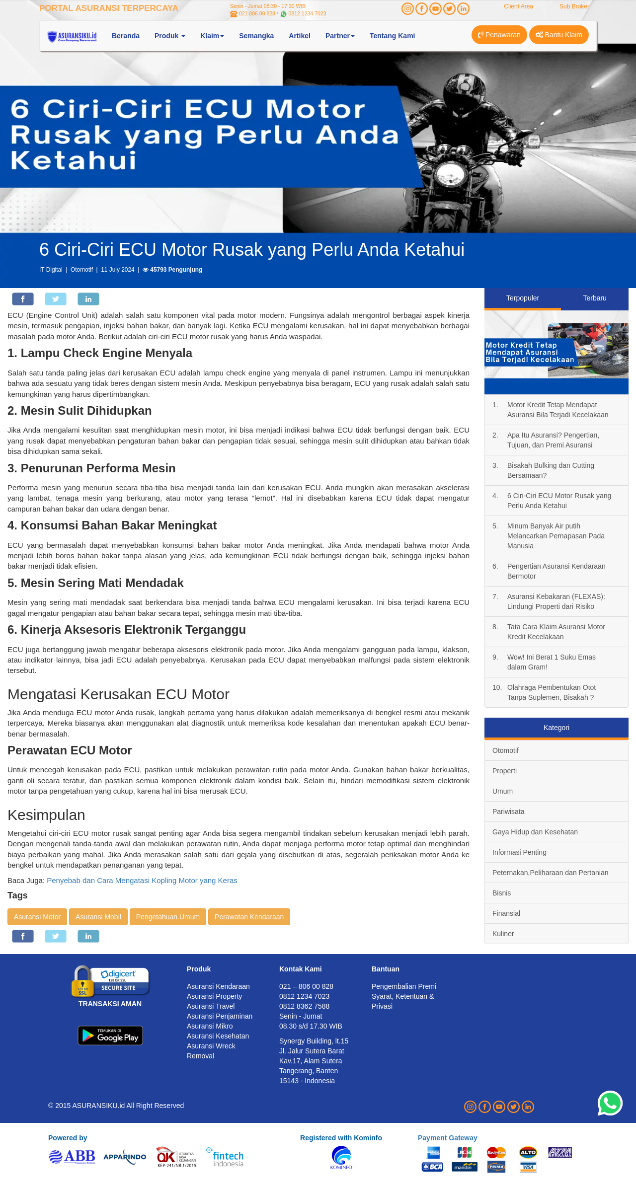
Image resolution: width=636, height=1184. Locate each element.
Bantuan (385, 969)
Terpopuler (522, 298)
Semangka (256, 36)
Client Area (518, 6)
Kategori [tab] (556, 728)
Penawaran (499, 35)
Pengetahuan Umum (168, 917)
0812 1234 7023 (307, 13)
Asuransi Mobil (98, 917)
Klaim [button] (212, 36)
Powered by (67, 1138)
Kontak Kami (300, 969)
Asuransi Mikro (210, 1026)
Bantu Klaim (559, 35)
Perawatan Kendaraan (249, 917)
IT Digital (51, 269)
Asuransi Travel (211, 1006)
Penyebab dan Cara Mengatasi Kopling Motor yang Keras (142, 880)
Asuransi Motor (37, 917)
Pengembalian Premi (404, 986)
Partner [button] (340, 36)
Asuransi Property (214, 996)
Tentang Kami (392, 36)
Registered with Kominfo (341, 1138)
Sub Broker (574, 6)
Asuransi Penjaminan (219, 1016)
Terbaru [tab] (594, 298)
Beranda (126, 36)
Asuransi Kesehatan (218, 1036)
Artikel (300, 36)
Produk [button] (170, 36)
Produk (199, 969)
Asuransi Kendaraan (218, 986)
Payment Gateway (447, 1138)
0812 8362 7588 (304, 1006)
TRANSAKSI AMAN (110, 1004)
